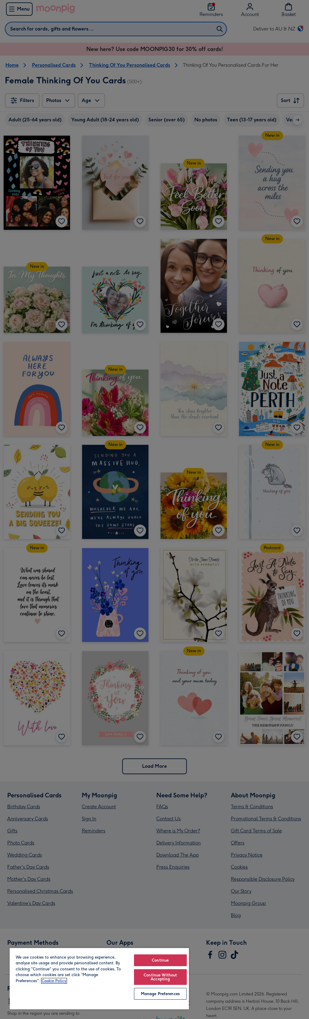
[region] (99, 978)
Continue (160, 960)
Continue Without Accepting (160, 977)
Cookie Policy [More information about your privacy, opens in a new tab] (54, 981)
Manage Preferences (160, 994)
